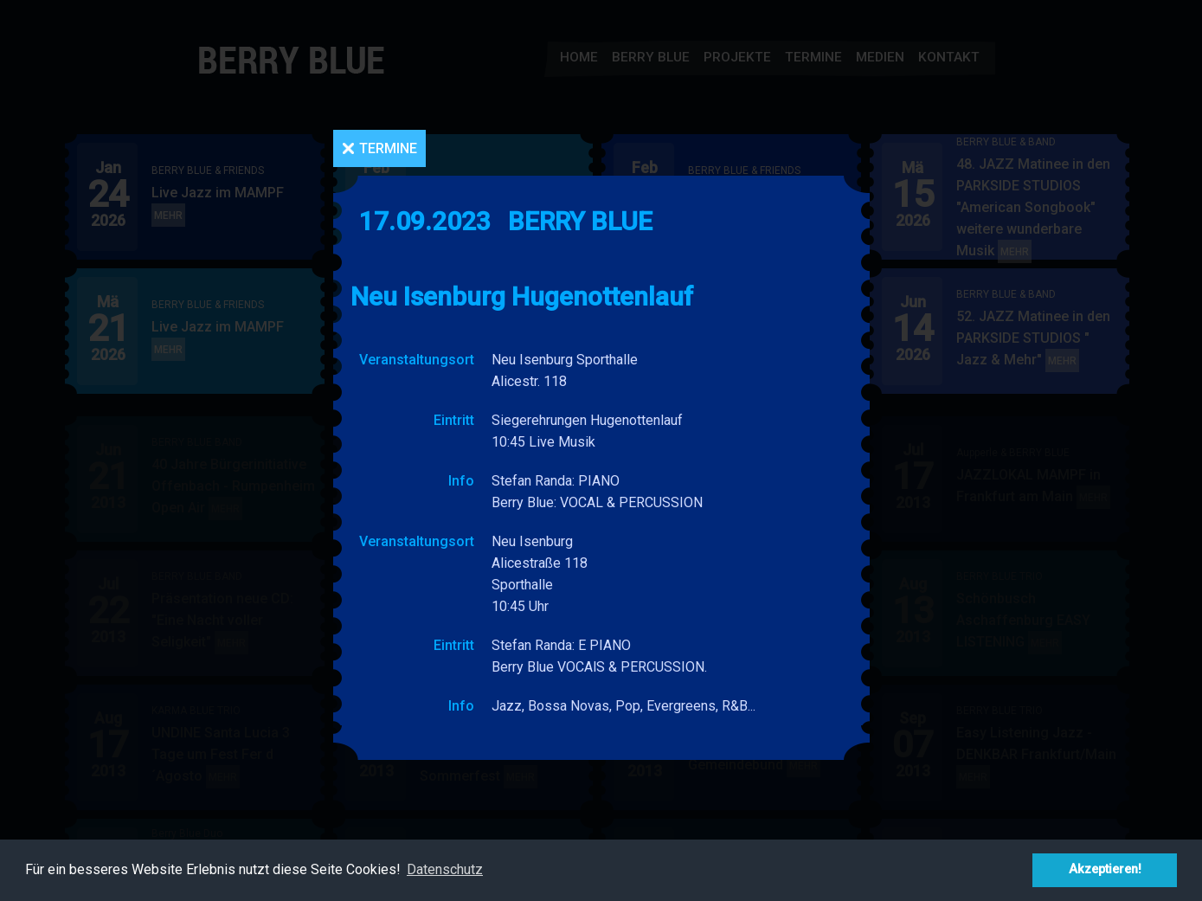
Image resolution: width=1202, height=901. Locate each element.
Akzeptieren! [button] (1105, 869)
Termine (388, 148)
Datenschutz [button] (445, 869)
